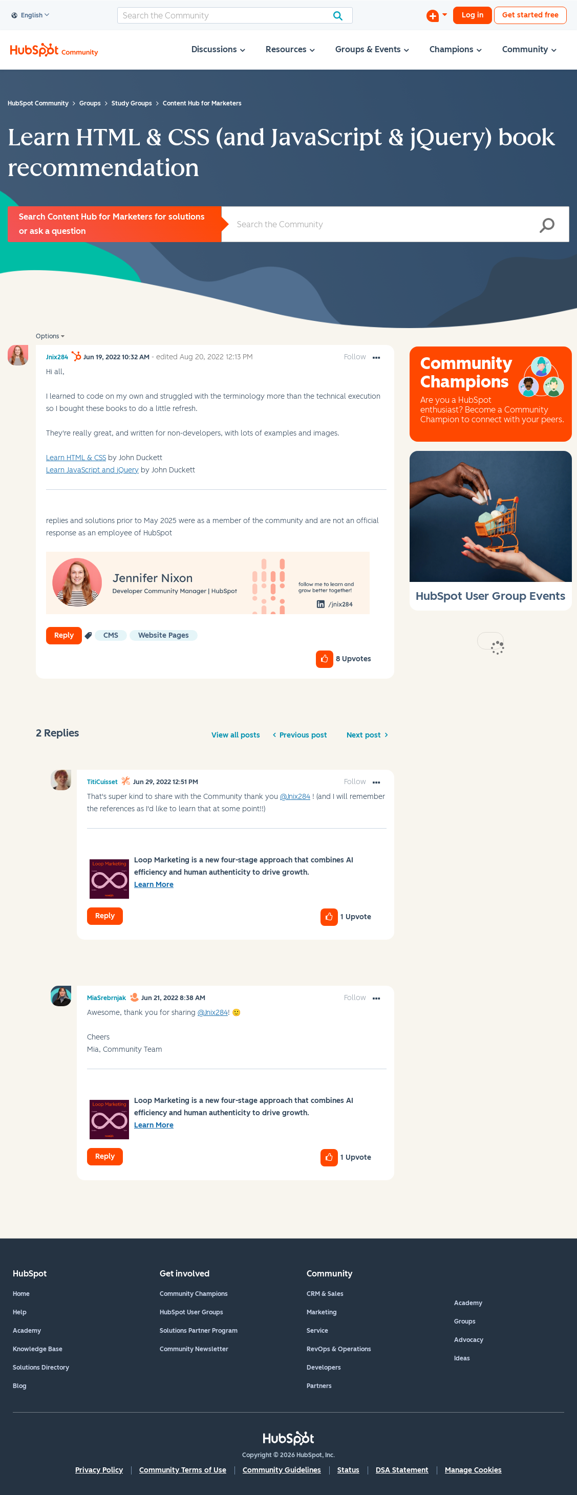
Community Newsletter (194, 1349)
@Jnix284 (295, 796)
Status (348, 1470)
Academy (27, 1330)
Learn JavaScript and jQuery (92, 470)
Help (20, 1312)
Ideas (462, 1358)
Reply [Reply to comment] (105, 916)
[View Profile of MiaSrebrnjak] (106, 998)
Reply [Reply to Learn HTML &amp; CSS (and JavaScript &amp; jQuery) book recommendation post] (64, 635)
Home (21, 1293)
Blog (20, 1386)
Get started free (530, 15)
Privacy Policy (99, 1470)
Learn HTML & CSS (76, 457)
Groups (465, 1321)
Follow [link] (355, 357)
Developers (324, 1367)
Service (317, 1330)
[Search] (235, 15)
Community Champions (194, 1293)
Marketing (322, 1312)
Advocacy (468, 1340)
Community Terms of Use (182, 1470)
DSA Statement (402, 1470)
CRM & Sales (325, 1293)
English (27, 16)
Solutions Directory (41, 1367)
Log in (472, 15)
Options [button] (47, 336)
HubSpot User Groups (191, 1312)
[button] (376, 358)
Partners (319, 1386)
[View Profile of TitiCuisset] (102, 782)
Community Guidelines (282, 1470)
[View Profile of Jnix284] (57, 357)
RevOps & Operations (339, 1349)
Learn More (154, 884)
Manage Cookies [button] (473, 1470)
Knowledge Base (37, 1349)
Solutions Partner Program (199, 1330)
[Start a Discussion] (436, 15)
